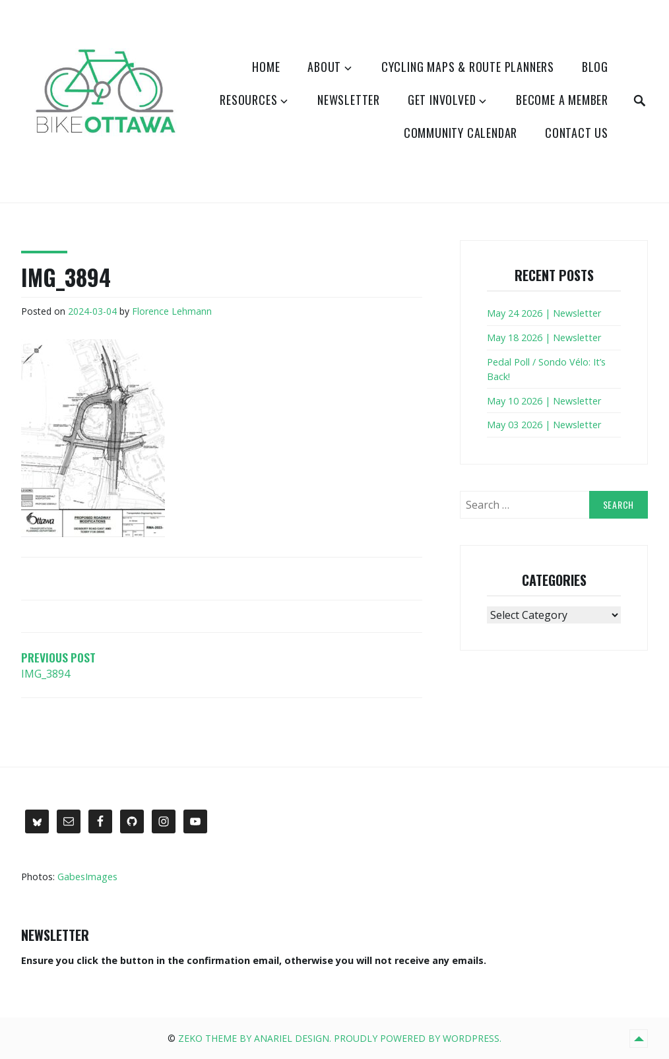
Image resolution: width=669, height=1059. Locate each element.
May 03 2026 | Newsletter (544, 424)
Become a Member (562, 99)
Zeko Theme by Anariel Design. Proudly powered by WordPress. (339, 1038)
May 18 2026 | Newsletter (544, 337)
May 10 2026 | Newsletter (544, 401)
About (324, 66)
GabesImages (87, 876)
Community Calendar (460, 132)
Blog (595, 66)
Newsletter (348, 99)
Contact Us (576, 132)
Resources (248, 99)
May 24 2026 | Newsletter (544, 313)
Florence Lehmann (172, 311)
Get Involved (442, 99)
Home (266, 66)
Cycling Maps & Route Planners (467, 66)
